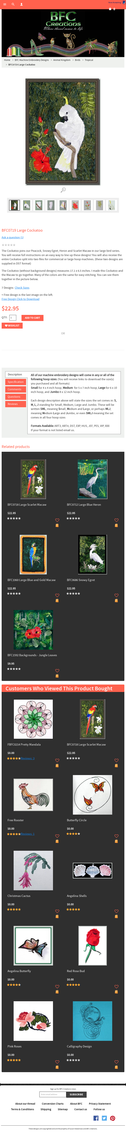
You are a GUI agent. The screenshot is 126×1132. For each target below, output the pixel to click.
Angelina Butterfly (19, 971)
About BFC (76, 1104)
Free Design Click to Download (20, 299)
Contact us (80, 1109)
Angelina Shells (77, 896)
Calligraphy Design (79, 1046)
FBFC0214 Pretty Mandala (24, 745)
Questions (14, 397)
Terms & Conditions (22, 1109)
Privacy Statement (100, 1104)
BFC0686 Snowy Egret (81, 580)
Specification (16, 382)
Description (15, 374)
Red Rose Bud (76, 971)
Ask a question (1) (13, 237)
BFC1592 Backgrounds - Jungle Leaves (32, 655)
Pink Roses (14, 1046)
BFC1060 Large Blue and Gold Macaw (32, 580)
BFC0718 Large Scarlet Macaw (27, 505)
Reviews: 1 (27, 834)
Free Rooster (16, 820)
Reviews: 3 (27, 758)
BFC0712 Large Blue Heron (84, 505)
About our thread (25, 1104)
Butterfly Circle (76, 820)
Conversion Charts (52, 1104)
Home (7, 60)
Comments (14, 389)
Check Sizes (22, 288)
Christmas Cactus (19, 896)
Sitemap (63, 1109)
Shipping (46, 1109)
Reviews (13, 404)
